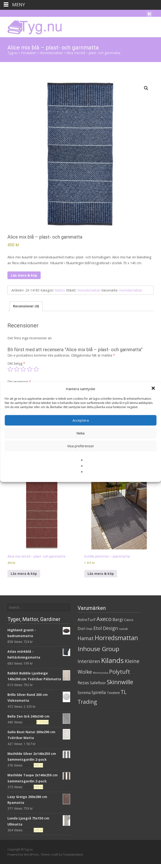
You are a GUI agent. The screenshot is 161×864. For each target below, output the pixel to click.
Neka (80, 433)
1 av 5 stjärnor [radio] (10, 369)
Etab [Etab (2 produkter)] (89, 629)
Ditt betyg (16, 363)
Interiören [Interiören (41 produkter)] (89, 661)
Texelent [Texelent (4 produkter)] (113, 693)
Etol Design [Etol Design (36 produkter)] (105, 628)
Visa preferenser (80, 446)
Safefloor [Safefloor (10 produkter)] (98, 682)
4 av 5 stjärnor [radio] (30, 369)
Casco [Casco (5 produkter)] (128, 620)
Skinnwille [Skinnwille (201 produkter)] (120, 682)
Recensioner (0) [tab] (26, 306)
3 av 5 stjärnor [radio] (23, 369)
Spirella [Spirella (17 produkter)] (99, 692)
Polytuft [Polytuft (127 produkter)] (119, 671)
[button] (153, 389)
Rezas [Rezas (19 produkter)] (83, 682)
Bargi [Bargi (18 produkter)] (117, 619)
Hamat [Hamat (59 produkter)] (86, 638)
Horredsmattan (88, 290)
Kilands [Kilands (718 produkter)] (112, 660)
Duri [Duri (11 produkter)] (81, 628)
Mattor (60, 290)
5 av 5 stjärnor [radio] (36, 369)
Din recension (19, 381)
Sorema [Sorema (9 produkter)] (84, 692)
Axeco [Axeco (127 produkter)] (104, 619)
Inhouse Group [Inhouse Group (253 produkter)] (98, 649)
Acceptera (80, 420)
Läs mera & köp (24, 275)
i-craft (54, 855)
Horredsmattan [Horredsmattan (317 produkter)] (116, 637)
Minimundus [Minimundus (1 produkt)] (100, 672)
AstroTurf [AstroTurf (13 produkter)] (86, 619)
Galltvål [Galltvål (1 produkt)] (123, 629)
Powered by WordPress (23, 855)
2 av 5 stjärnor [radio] (17, 369)
